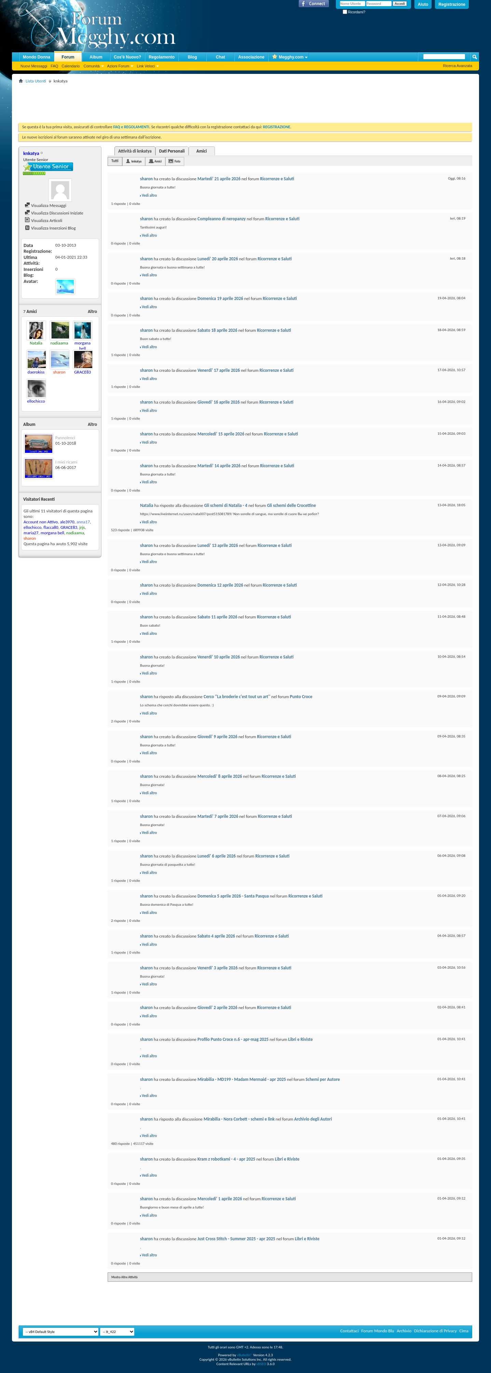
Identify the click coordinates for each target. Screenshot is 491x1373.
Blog (192, 57)
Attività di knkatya (135, 151)
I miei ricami (66, 462)
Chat (220, 57)
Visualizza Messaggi (45, 205)
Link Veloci (146, 66)
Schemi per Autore (322, 1079)
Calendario (71, 66)
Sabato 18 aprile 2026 (217, 330)
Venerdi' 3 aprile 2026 (217, 967)
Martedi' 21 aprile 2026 (219, 178)
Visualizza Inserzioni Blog (50, 228)
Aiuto (423, 4)
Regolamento (162, 57)
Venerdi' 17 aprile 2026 (218, 370)
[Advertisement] (143, 100)
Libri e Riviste (300, 1039)
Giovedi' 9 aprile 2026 (217, 736)
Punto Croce (301, 696)
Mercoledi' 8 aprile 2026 (219, 776)
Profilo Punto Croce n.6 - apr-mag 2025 (233, 1039)
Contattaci (349, 1330)
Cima (463, 1330)
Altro (92, 311)
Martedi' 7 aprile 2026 (217, 816)
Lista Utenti (36, 80)
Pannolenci (65, 437)
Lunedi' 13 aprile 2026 (217, 545)
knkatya (136, 161)
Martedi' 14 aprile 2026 (219, 465)
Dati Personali (172, 151)
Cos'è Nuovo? (127, 57)
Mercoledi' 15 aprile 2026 (220, 433)
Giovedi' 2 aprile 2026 (217, 1007)
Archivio (404, 1330)
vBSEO (261, 1364)
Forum (68, 57)
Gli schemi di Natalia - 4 (225, 505)
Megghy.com (287, 57)
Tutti (115, 161)
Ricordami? (354, 12)
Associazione (251, 57)
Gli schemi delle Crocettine (291, 505)
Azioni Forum (118, 66)
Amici (201, 151)
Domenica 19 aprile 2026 (220, 298)
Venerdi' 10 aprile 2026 (218, 656)
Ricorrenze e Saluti (277, 178)
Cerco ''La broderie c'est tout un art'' (237, 696)
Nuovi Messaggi (34, 66)
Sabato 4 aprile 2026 (216, 936)
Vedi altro (149, 195)
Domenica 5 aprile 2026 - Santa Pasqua (233, 896)
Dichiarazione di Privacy (435, 1330)
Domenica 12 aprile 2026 (220, 585)
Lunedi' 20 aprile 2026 (217, 258)
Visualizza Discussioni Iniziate (54, 212)
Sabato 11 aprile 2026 (217, 616)
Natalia (146, 505)
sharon (146, 178)
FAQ (54, 66)
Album (96, 57)
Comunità (91, 66)
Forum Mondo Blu (378, 1330)
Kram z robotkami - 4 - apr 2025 (226, 1159)
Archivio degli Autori (313, 1119)
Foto (177, 161)
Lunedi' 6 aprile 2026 (216, 856)
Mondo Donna (36, 57)
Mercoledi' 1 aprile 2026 (219, 1198)
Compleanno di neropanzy (221, 218)
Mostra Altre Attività (124, 1277)
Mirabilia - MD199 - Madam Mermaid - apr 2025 (241, 1079)
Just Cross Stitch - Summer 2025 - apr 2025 (236, 1238)
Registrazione (451, 4)
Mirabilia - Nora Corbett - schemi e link (239, 1119)
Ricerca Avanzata (457, 66)
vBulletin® (244, 1355)
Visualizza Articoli (43, 220)
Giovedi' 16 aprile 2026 (218, 402)
